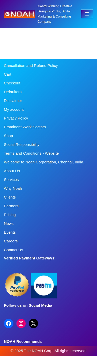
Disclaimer (13, 100)
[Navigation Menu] (87, 14)
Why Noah (13, 188)
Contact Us (13, 250)
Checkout (12, 83)
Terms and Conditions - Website (31, 153)
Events (10, 232)
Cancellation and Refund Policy (31, 65)
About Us (12, 171)
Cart (7, 74)
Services (11, 179)
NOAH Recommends (23, 341)
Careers (11, 241)
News (9, 223)
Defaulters (12, 92)
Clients (10, 197)
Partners (11, 206)
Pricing (10, 214)
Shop (8, 135)
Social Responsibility (22, 144)
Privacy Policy (16, 118)
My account (14, 109)
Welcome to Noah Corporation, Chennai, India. (44, 162)
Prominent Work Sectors (25, 127)
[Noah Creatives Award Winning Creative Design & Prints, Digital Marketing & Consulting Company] (38, 14)
